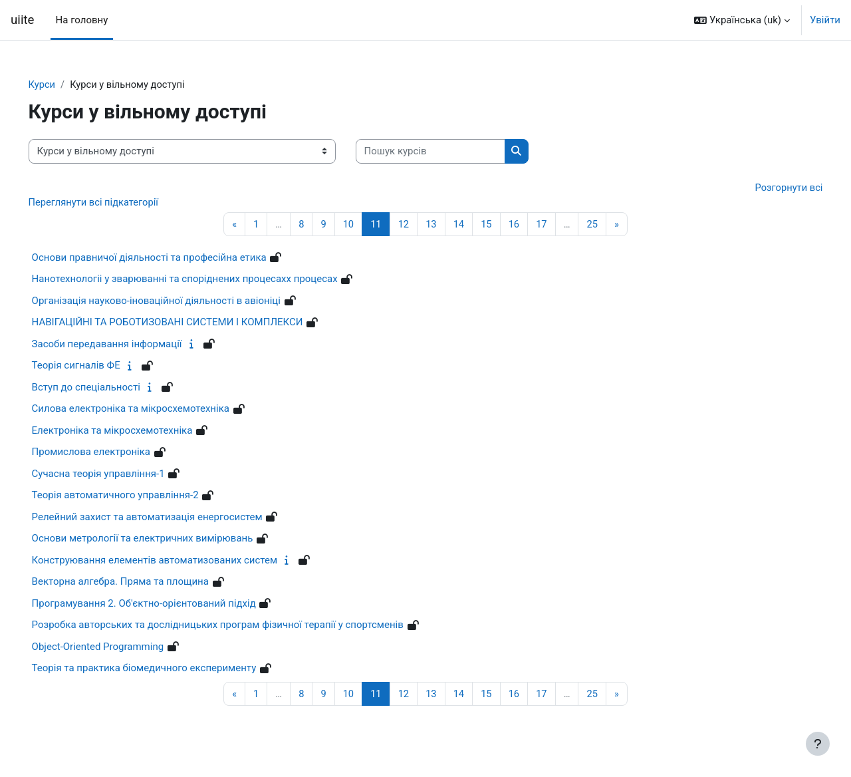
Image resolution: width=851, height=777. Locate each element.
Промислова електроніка (110, 453)
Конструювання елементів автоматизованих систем (173, 561)
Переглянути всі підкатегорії (113, 203)
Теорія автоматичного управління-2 (134, 496)
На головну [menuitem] (82, 20)
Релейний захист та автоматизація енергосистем (166, 518)
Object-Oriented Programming (117, 648)
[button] (741, 20)
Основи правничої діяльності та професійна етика (168, 259)
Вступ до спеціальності (105, 388)
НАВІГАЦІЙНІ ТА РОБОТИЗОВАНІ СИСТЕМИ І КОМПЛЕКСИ (186, 323)
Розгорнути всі (769, 188)
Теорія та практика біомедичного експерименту (163, 669)
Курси (60, 84)
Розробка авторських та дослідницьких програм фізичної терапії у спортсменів (236, 626)
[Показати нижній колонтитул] (818, 744)
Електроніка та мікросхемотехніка (131, 432)
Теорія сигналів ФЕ (95, 367)
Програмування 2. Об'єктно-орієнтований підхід (163, 605)
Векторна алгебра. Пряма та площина (139, 583)
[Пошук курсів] (449, 152)
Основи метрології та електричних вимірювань (161, 539)
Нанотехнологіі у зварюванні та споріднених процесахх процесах (203, 280)
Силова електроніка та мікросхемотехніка (149, 410)
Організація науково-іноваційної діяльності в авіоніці (175, 302)
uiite (23, 20)
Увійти (825, 20)
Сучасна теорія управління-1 (117, 475)
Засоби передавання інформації (126, 345)
